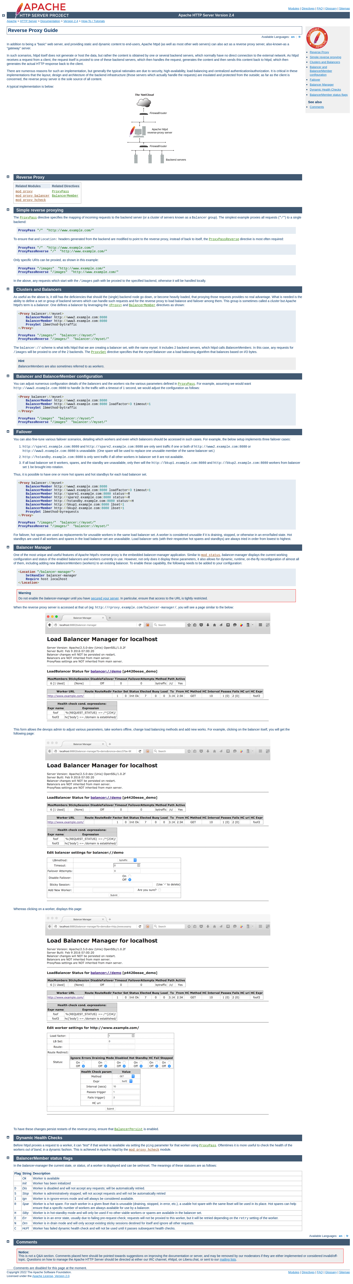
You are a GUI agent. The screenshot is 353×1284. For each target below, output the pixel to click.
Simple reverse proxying (325, 57)
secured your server (105, 598)
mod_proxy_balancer (33, 196)
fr (300, 37)
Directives (308, 8)
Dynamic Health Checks (325, 89)
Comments (317, 107)
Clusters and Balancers (325, 62)
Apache (12, 21)
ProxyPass (60, 191)
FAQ (320, 8)
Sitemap (344, 8)
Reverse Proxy (319, 52)
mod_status (210, 555)
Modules (293, 8)
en (292, 37)
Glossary (331, 8)
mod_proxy (24, 191)
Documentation (50, 21)
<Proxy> (115, 305)
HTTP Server (28, 21)
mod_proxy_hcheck (31, 200)
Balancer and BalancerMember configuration (321, 70)
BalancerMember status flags (329, 94)
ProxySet (98, 352)
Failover (315, 79)
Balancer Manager (322, 84)
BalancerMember (65, 196)
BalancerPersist (128, 1129)
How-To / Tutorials (93, 21)
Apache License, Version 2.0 (50, 1276)
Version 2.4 (70, 21)
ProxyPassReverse (224, 239)
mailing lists (228, 1259)
